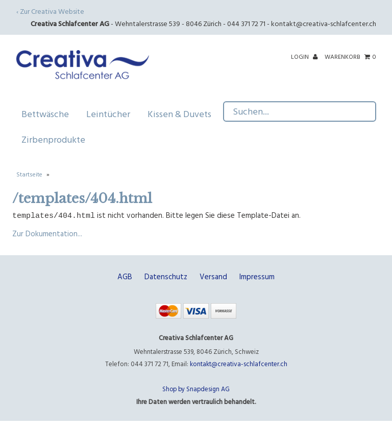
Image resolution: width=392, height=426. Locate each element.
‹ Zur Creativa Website (50, 11)
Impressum (257, 276)
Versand (213, 276)
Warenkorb (350, 56)
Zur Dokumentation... (47, 233)
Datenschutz (165, 276)
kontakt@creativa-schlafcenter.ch (323, 23)
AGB (124, 276)
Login (304, 56)
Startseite (29, 173)
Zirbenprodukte (53, 139)
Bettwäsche (48, 114)
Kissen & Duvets (183, 114)
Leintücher (111, 114)
